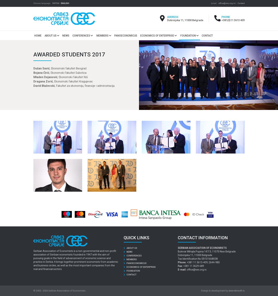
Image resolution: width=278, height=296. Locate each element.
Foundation (189, 35)
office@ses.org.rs (226, 3)
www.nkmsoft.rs (237, 290)
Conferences (82, 35)
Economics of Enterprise (158, 35)
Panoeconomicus (135, 263)
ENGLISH (65, 3)
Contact (241, 3)
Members (103, 35)
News (128, 252)
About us (52, 35)
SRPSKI (55, 3)
